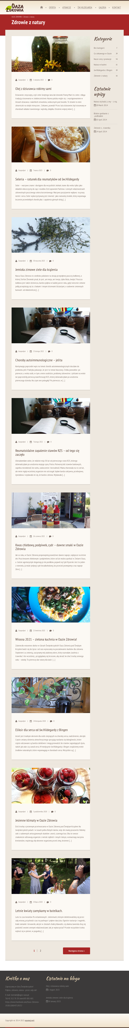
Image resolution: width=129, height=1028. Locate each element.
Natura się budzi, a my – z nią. (105, 101)
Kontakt (116, 7)
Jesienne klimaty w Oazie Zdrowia (36, 820)
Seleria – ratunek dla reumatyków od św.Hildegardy (47, 179)
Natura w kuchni (100, 64)
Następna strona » (77, 950)
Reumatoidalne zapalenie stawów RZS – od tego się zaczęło (47, 452)
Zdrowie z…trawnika (102, 127)
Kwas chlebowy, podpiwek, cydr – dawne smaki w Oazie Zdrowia (49, 547)
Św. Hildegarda (85, 7)
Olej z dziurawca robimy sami (33, 88)
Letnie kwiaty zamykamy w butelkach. (38, 910)
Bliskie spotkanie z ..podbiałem (101, 114)
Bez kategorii (99, 47)
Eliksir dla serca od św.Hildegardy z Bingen (41, 729)
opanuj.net (29, 1020)
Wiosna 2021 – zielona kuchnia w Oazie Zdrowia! (46, 639)
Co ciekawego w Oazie (103, 53)
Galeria (102, 7)
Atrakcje (66, 7)
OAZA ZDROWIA (17, 17)
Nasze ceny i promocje (102, 59)
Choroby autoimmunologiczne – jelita (38, 360)
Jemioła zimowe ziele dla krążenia (36, 269)
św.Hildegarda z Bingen (103, 70)
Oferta (52, 7)
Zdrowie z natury (100, 75)
